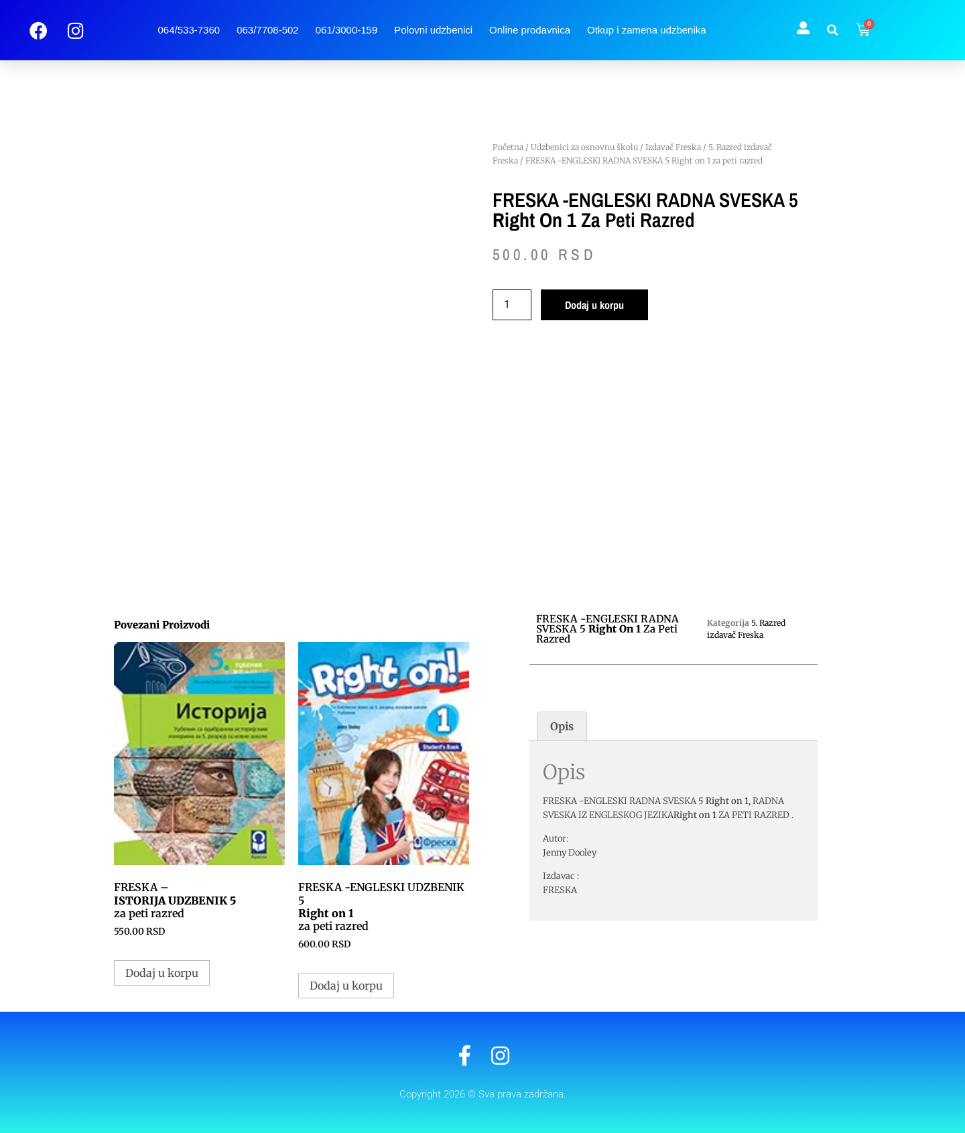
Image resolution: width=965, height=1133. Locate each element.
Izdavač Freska (673, 147)
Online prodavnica (529, 30)
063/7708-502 (268, 30)
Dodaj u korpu (594, 304)
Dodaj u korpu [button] (161, 973)
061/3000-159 (347, 30)
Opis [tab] (562, 726)
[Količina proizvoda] (512, 304)
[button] (833, 30)
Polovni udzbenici (433, 30)
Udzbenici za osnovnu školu (584, 147)
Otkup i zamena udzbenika (646, 30)
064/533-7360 (189, 30)
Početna (508, 147)
